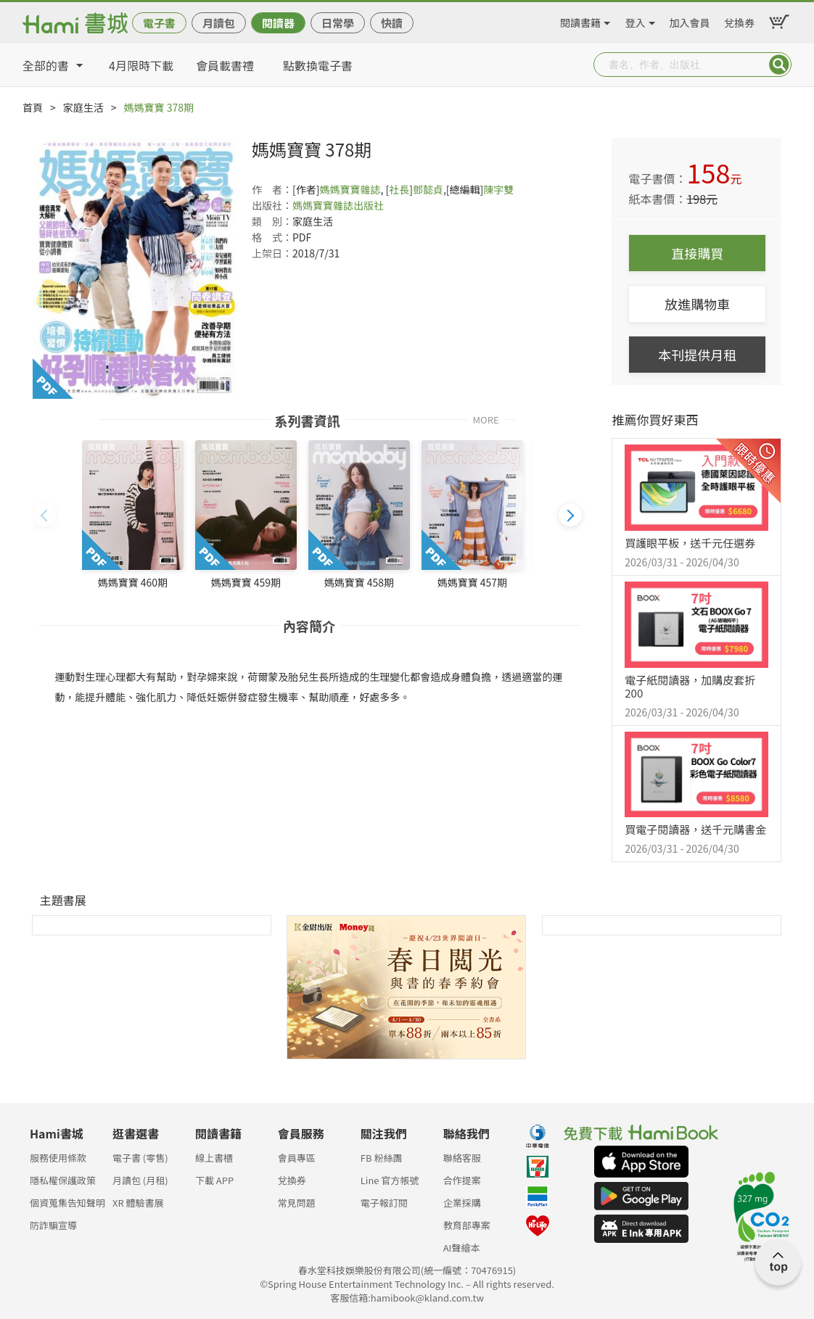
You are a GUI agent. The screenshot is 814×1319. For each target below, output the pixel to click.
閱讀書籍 (580, 20)
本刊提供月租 (697, 354)
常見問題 (297, 1203)
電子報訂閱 (384, 1203)
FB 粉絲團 (382, 1158)
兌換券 (739, 20)
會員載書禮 (225, 65)
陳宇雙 (498, 189)
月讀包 (218, 22)
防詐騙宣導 (53, 1225)
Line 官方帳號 (390, 1180)
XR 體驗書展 (138, 1203)
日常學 (337, 22)
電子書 (159, 22)
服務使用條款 (58, 1158)
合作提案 (462, 1180)
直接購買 (697, 253)
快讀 (392, 22)
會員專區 (297, 1158)
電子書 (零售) (140, 1158)
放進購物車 (697, 303)
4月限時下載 (141, 65)
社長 (399, 189)
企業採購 (462, 1203)
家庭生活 (83, 107)
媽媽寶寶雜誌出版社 (338, 205)
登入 (635, 20)
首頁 (32, 107)
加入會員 (690, 20)
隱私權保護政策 (63, 1180)
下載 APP (214, 1180)
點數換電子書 (318, 65)
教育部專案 (466, 1225)
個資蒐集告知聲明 (67, 1203)
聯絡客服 (462, 1158)
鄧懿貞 (428, 189)
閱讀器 (278, 22)
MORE (485, 419)
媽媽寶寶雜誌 (349, 189)
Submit (779, 64)
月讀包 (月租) (140, 1180)
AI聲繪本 (461, 1247)
